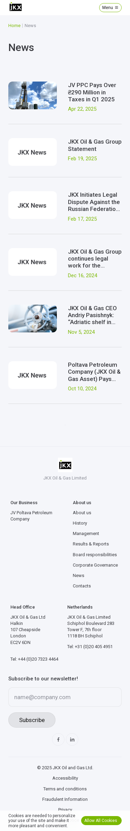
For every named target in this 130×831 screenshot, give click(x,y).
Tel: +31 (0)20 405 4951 (90, 646)
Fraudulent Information (65, 799)
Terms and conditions (65, 788)
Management (86, 533)
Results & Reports (91, 543)
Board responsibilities (95, 554)
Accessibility (65, 778)
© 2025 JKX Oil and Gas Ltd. (65, 767)
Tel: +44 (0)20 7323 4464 (34, 659)
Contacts (82, 585)
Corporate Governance (95, 565)
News (78, 575)
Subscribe (32, 719)
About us (82, 512)
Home (14, 25)
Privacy (65, 809)
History (80, 523)
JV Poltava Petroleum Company (31, 516)
